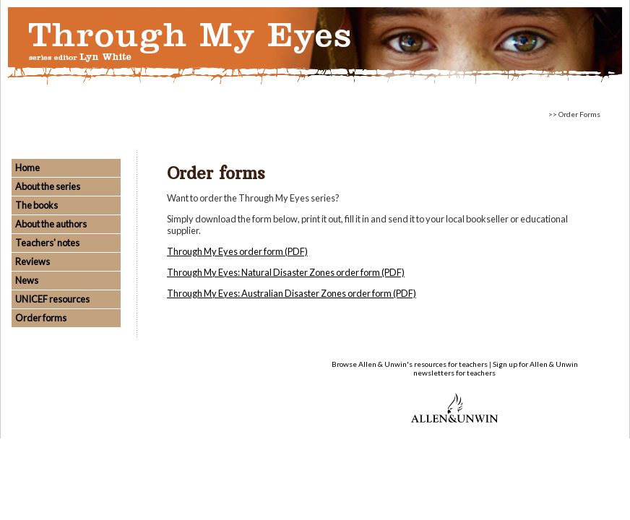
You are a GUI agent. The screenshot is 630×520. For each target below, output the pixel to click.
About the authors (51, 224)
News (26, 280)
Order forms (40, 318)
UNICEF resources (52, 299)
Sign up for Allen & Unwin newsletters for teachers (495, 368)
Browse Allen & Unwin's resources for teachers (410, 364)
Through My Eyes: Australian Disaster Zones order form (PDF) (291, 293)
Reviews (32, 261)
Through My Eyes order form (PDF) (237, 251)
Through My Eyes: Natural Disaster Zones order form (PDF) (286, 272)
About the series (47, 186)
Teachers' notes (47, 242)
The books (36, 205)
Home (27, 167)
